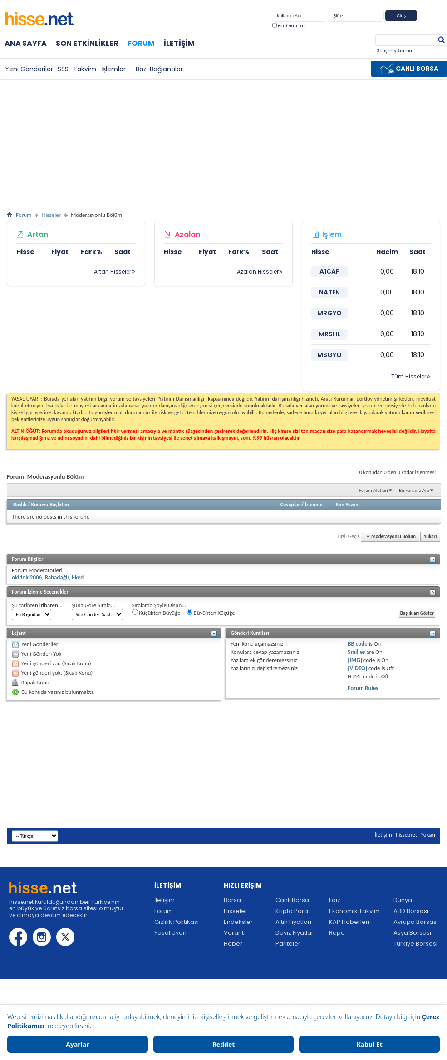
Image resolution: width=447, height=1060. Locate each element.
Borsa (232, 900)
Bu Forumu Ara (414, 490)
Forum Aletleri (373, 490)
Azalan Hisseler (258, 271)
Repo (337, 932)
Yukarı (430, 537)
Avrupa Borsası (415, 922)
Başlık (19, 504)
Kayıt (430, 17)
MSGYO (329, 354)
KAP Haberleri (349, 922)
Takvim (84, 69)
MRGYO (329, 313)
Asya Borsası (412, 932)
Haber (233, 943)
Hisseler (51, 214)
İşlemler (113, 69)
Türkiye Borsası (415, 943)
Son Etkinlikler (87, 43)
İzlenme (314, 504)
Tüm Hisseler (408, 376)
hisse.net (406, 834)
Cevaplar (290, 504)
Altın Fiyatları (293, 922)
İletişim (179, 43)
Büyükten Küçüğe (211, 612)
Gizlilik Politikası (176, 922)
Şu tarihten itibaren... (37, 605)
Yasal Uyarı (170, 932)
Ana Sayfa (26, 43)
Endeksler (238, 922)
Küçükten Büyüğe (156, 612)
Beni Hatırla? (288, 26)
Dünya (402, 900)
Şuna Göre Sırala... (93, 605)
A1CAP (329, 271)
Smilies (356, 651)
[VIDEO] (357, 668)
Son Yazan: (348, 504)
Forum (141, 43)
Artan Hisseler (112, 271)
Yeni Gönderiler (29, 69)
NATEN (329, 292)
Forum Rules (363, 688)
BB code (357, 643)
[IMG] (355, 660)
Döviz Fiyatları (295, 932)
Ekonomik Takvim (354, 911)
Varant (234, 932)
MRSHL (329, 334)
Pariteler (287, 943)
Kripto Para (291, 911)
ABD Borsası (410, 911)
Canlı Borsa (292, 900)
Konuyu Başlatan (50, 504)
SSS (63, 69)
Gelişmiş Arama (394, 51)
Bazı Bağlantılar (159, 69)
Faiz (334, 900)
